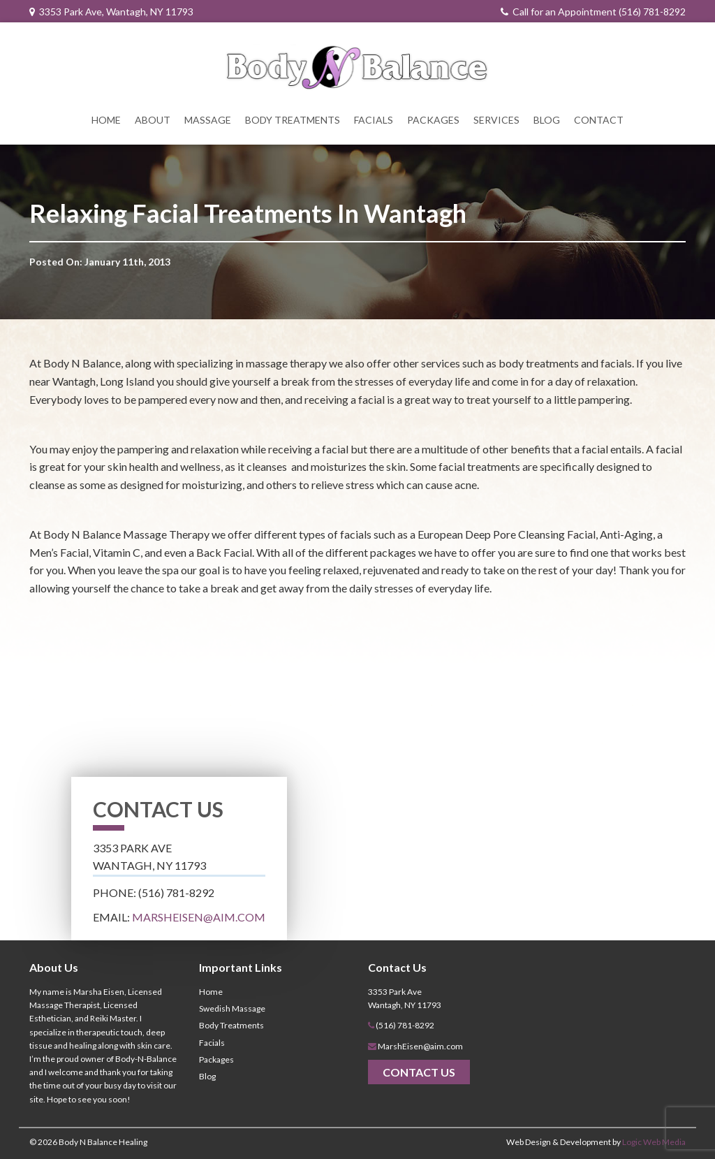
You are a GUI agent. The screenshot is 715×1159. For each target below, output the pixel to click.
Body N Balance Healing (103, 1142)
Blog (546, 120)
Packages (433, 120)
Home (106, 120)
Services (496, 120)
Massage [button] (207, 120)
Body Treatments (292, 120)
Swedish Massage (232, 1008)
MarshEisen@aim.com (198, 917)
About (152, 120)
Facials (373, 120)
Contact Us (419, 1072)
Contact (599, 120)
